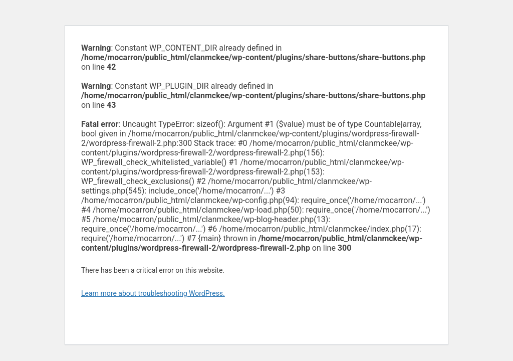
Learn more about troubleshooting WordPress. (153, 293)
